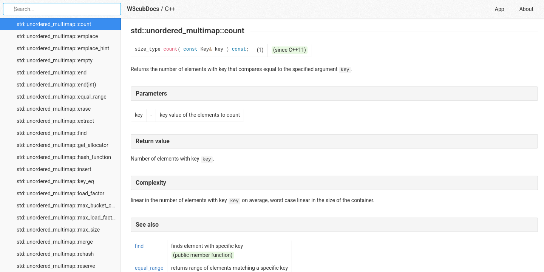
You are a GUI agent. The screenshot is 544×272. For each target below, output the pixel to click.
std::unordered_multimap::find (52, 133)
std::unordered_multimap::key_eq (55, 181)
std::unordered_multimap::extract (55, 121)
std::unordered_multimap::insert (54, 169)
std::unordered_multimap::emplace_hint (63, 48)
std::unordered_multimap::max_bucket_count (69, 205)
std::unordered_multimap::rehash (55, 254)
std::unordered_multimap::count (54, 24)
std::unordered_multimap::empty (55, 60)
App (499, 9)
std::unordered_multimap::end (52, 73)
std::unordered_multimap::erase (54, 109)
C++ (170, 8)
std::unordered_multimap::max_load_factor (67, 218)
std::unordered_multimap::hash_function (64, 157)
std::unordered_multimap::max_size (58, 230)
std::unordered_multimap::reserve (56, 266)
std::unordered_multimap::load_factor (60, 193)
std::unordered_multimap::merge (55, 242)
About (526, 9)
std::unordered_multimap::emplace (57, 36)
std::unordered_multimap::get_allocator (62, 145)
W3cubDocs (143, 8)
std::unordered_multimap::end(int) (56, 85)
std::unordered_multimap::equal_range (62, 97)
